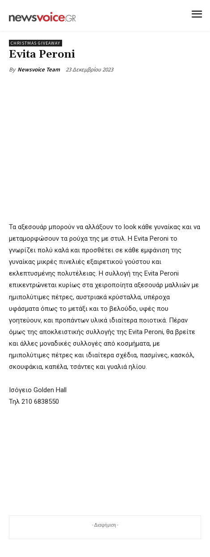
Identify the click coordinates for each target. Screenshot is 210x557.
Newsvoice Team (38, 69)
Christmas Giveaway (35, 43)
